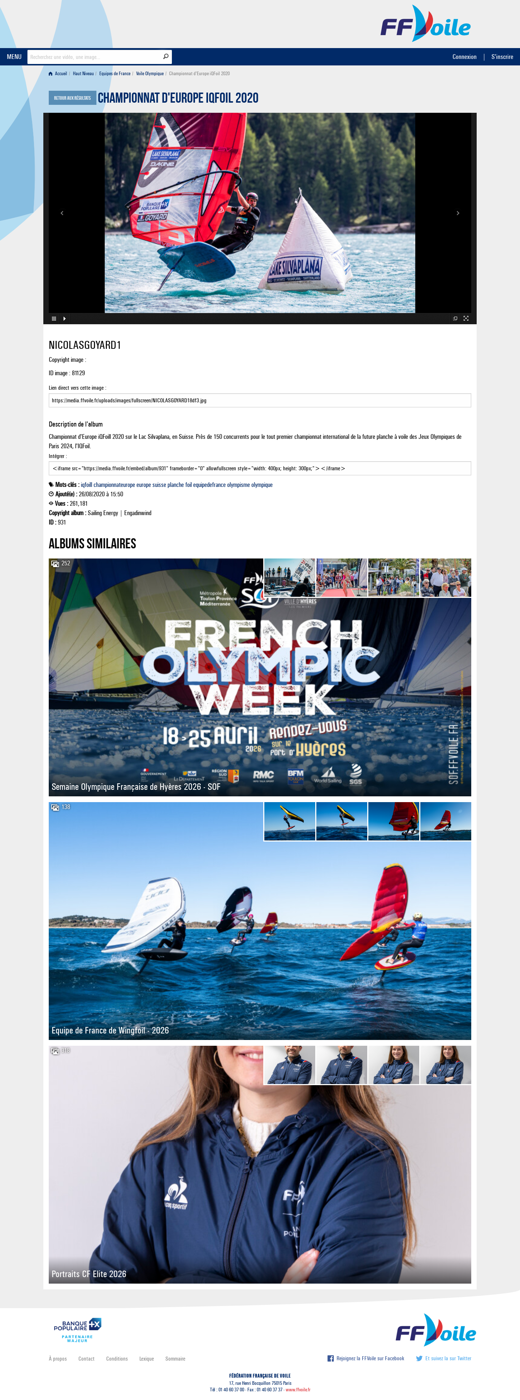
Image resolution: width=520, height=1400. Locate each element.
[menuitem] (59, 73)
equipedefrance (209, 484)
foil (188, 484)
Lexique (146, 1358)
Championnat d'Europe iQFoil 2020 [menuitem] (199, 73)
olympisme (238, 484)
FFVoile (425, 23)
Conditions (117, 1358)
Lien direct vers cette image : (260, 395)
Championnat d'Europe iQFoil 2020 (178, 100)
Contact (86, 1358)
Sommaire (175, 1358)
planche (176, 484)
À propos (58, 1358)
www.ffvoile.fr (298, 1390)
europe (143, 484)
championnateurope (114, 484)
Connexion (464, 56)
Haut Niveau (83, 73)
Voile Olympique (150, 73)
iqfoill (86, 484)
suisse (159, 484)
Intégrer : (260, 464)
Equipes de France (114, 73)
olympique (262, 484)
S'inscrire (502, 56)
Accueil (58, 73)
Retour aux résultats (72, 98)
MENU (14, 56)
